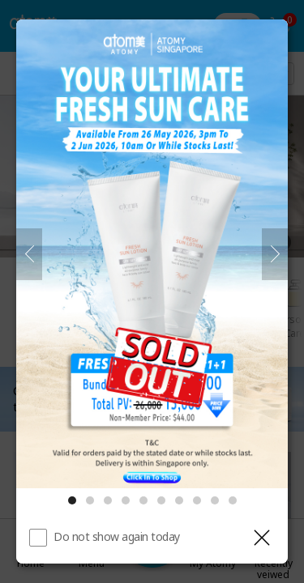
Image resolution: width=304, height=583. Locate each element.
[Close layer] (262, 538)
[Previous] (29, 254)
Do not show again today (117, 536)
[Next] (275, 254)
